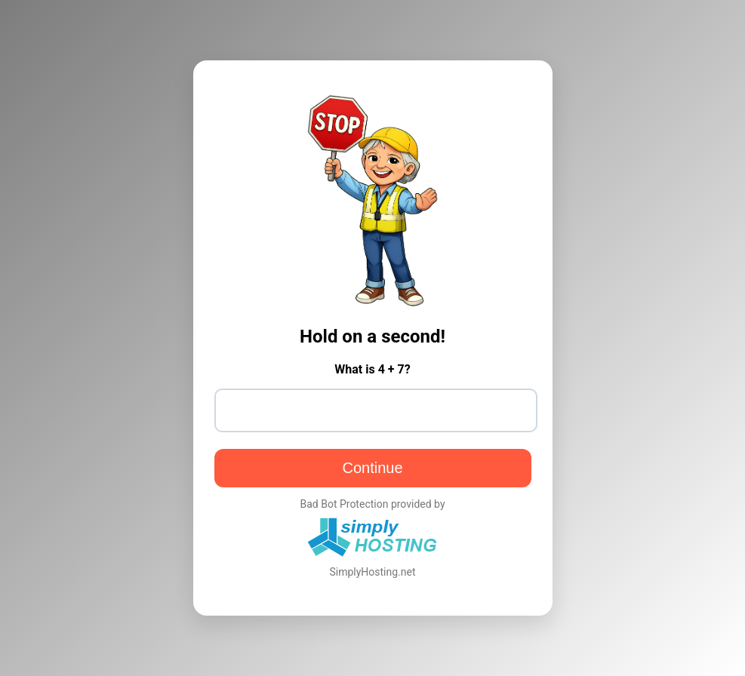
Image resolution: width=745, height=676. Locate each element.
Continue (372, 467)
